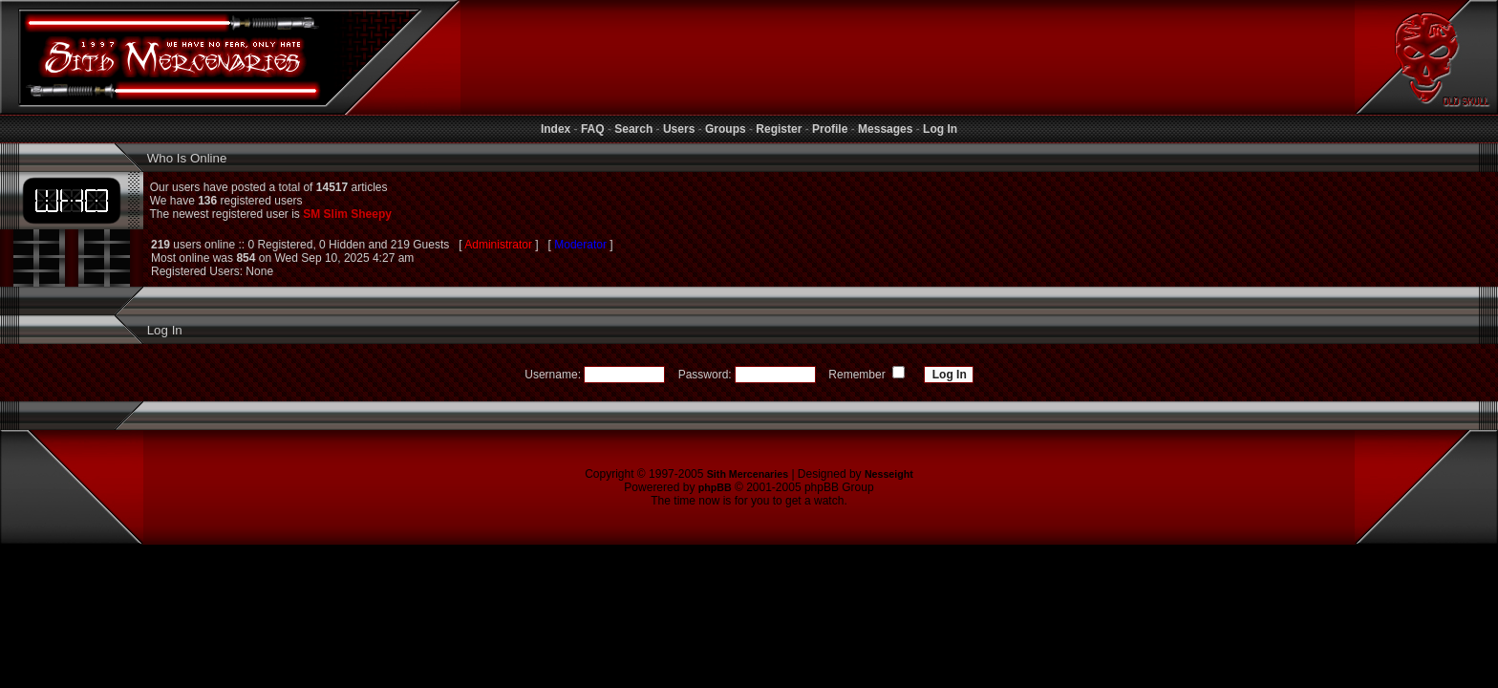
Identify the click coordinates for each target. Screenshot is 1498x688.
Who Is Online (184, 158)
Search (633, 129)
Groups (725, 129)
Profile (829, 129)
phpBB (715, 487)
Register (779, 129)
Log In (940, 129)
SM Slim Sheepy (347, 214)
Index (555, 129)
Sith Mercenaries (747, 474)
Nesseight (889, 474)
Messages (885, 129)
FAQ (593, 129)
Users (679, 129)
